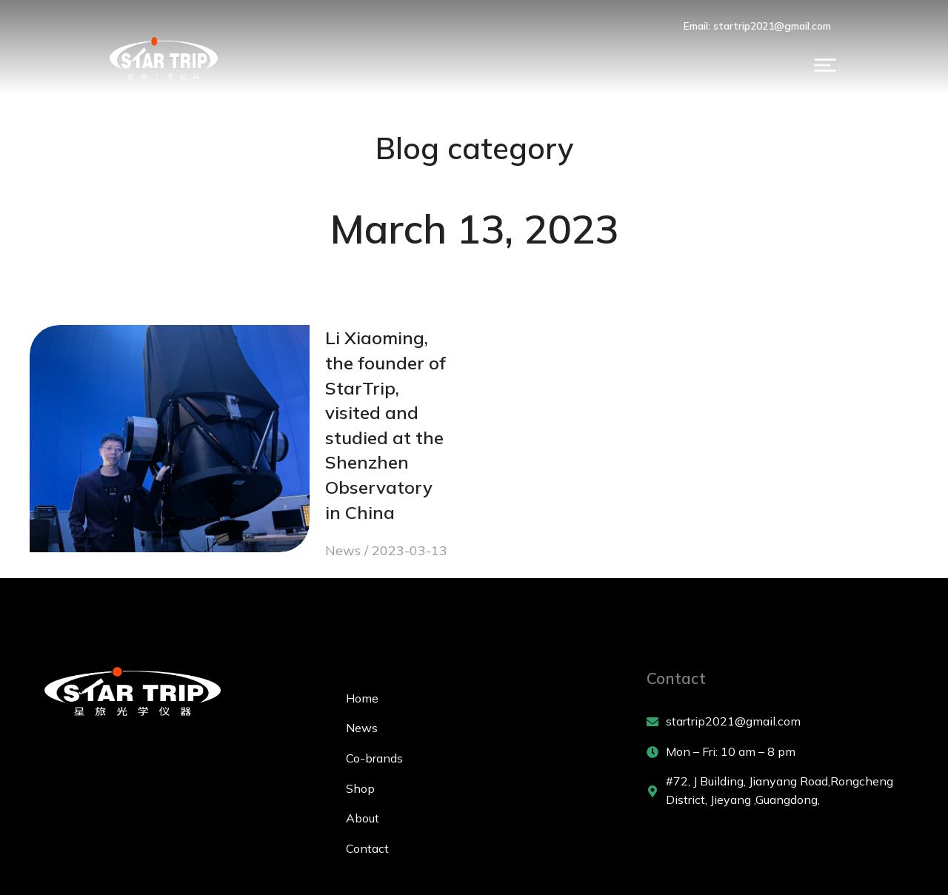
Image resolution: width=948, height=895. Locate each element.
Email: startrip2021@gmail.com (822, 26)
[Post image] (104, 399)
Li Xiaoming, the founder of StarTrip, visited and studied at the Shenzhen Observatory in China (327, 380)
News (225, 455)
